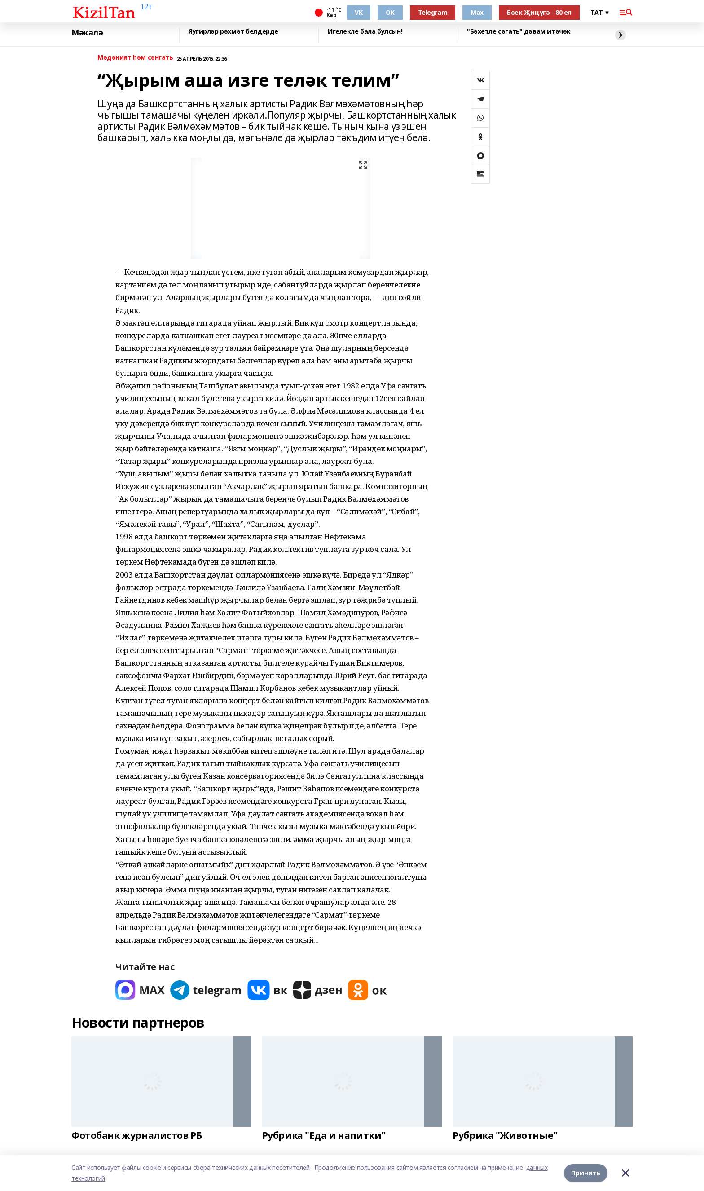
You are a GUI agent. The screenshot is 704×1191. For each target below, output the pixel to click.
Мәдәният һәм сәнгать (135, 58)
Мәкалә (87, 33)
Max (477, 12)
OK (390, 12)
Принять (585, 1173)
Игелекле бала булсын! (365, 31)
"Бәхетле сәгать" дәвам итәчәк (519, 31)
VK (358, 12)
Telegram (433, 12)
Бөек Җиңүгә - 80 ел (539, 12)
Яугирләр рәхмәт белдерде (233, 31)
